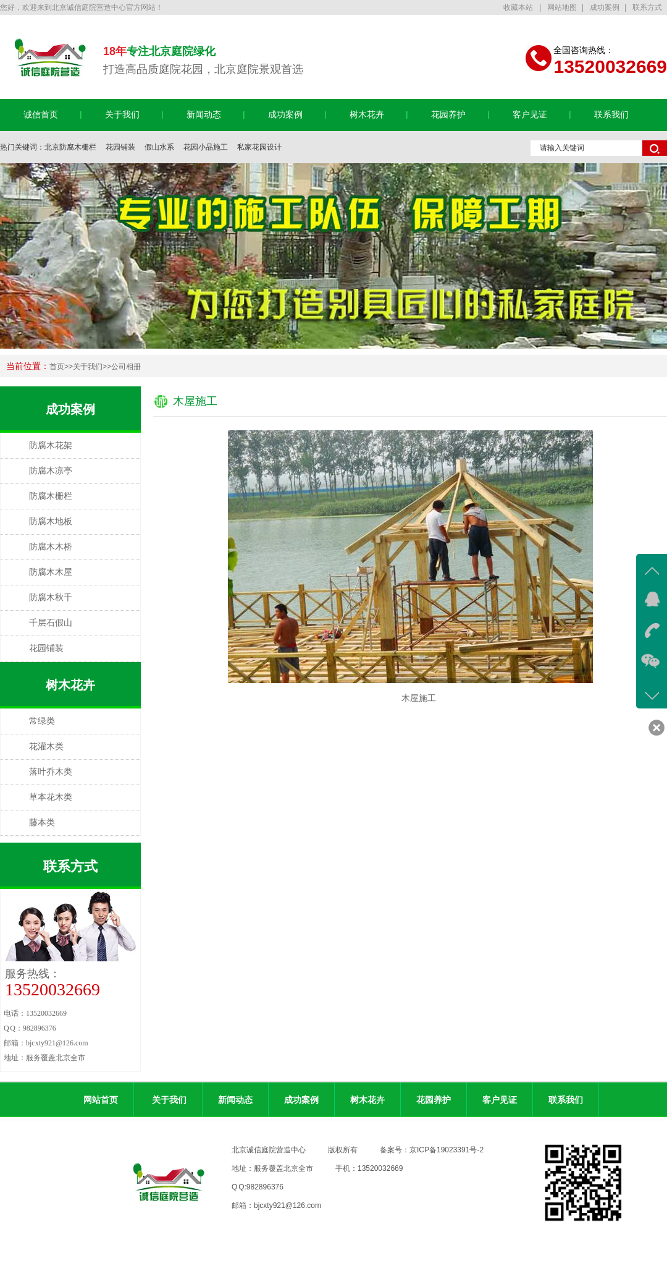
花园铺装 (120, 147)
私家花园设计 (259, 147)
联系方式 (647, 7)
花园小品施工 (205, 147)
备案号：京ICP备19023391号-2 (432, 1150)
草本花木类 (50, 797)
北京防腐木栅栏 (70, 147)
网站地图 (562, 7)
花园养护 (448, 114)
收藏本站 (518, 7)
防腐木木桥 (50, 546)
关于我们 (122, 114)
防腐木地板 (50, 521)
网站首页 (100, 1100)
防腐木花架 (50, 445)
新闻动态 (204, 114)
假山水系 (159, 147)
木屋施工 (195, 401)
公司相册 (126, 366)
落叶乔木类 (50, 771)
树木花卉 (367, 114)
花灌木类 (46, 746)
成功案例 (604, 7)
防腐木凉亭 (50, 470)
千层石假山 (50, 622)
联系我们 (611, 114)
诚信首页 (40, 114)
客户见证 (530, 114)
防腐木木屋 (50, 572)
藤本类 (42, 822)
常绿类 (42, 721)
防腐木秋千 (50, 597)
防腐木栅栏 (50, 496)
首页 (56, 366)
